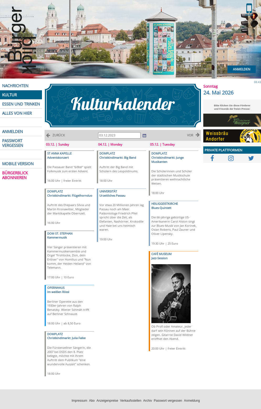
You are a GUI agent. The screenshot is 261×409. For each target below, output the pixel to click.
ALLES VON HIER (17, 113)
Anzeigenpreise (107, 400)
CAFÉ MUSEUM (161, 254)
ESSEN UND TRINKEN (21, 104)
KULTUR (9, 94)
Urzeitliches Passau (112, 195)
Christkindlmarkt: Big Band (117, 157)
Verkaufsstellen (130, 400)
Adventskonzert (58, 157)
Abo (91, 400)
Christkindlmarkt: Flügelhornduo (69, 195)
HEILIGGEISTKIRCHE (164, 204)
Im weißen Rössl (58, 292)
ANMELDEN (12, 131)
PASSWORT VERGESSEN (12, 143)
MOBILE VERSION (18, 163)
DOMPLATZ (55, 191)
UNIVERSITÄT (108, 191)
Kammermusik (57, 237)
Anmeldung (192, 400)
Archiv (147, 400)
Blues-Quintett (161, 208)
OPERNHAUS (56, 288)
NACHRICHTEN (15, 85)
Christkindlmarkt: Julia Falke (66, 338)
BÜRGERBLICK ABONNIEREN (15, 175)
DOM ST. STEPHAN (59, 233)
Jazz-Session (159, 258)
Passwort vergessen (168, 400)
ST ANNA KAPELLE (59, 153)
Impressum (79, 400)
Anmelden (241, 69)
